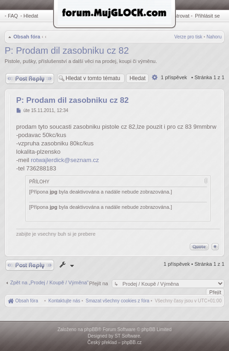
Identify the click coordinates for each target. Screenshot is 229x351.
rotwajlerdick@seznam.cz (65, 160)
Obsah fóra (26, 36)
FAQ (13, 16)
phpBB (91, 329)
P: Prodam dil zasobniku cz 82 (67, 50)
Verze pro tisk (189, 36)
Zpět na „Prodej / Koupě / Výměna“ (49, 282)
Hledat (31, 16)
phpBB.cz (132, 342)
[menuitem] (118, 300)
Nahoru (214, 36)
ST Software (127, 335)
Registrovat (177, 16)
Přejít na (99, 283)
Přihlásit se (207, 16)
